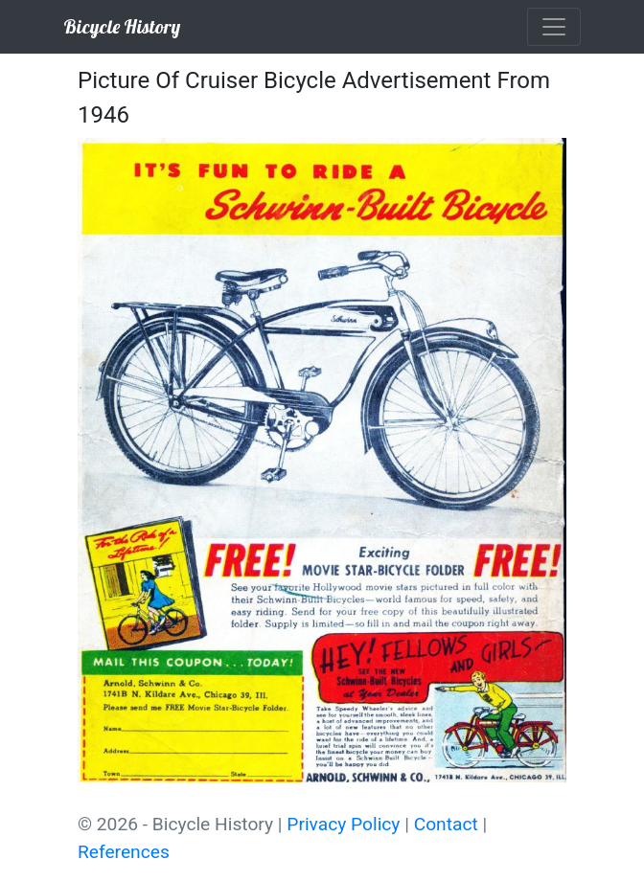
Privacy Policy (343, 824)
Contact (446, 824)
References (124, 852)
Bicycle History (121, 26)
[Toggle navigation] (554, 27)
